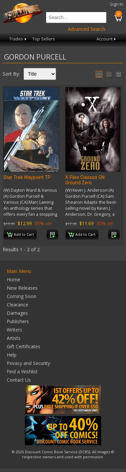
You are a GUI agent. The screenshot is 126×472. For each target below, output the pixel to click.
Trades (18, 39)
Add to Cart (20, 235)
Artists (13, 338)
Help (11, 355)
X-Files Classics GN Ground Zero (84, 180)
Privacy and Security (28, 363)
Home (13, 279)
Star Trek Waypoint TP (27, 177)
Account (106, 39)
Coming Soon (21, 296)
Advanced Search (86, 29)
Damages (17, 313)
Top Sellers (43, 39)
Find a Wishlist (22, 371)
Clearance (17, 304)
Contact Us (19, 380)
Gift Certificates (23, 346)
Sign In (116, 4)
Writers (14, 329)
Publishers (18, 321)
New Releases (22, 288)
